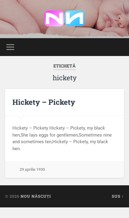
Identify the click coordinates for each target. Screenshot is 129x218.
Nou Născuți (36, 196)
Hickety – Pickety (43, 102)
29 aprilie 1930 (32, 169)
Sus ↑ (118, 196)
